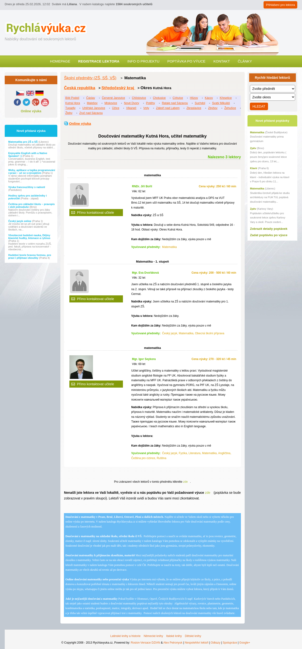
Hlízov (194, 98)
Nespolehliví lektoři (197, 642)
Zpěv (253, 148)
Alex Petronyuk (172, 642)
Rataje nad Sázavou (175, 103)
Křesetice (226, 98)
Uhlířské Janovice (93, 108)
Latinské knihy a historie (125, 636)
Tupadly (70, 108)
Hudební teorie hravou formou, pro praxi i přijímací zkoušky (29, 256)
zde (185, 481)
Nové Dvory (131, 103)
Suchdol (200, 103)
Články (245, 61)
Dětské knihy (193, 636)
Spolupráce (230, 642)
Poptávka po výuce (186, 61)
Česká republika (79, 87)
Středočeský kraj (118, 87)
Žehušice (230, 108)
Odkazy (215, 642)
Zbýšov (212, 108)
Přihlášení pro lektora (280, 5)
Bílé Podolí (72, 98)
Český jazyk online (20, 221)
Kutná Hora (72, 103)
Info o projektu (143, 61)
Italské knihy (174, 636)
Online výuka (31, 111)
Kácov (209, 98)
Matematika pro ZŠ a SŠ (23, 141)
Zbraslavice (193, 108)
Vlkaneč (131, 108)
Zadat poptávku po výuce (268, 235)
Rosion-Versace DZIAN (145, 642)
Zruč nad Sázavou (91, 113)
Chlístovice (139, 98)
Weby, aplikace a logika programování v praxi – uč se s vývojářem (31, 171)
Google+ (244, 642)
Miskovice (111, 103)
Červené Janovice (113, 98)
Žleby (68, 113)
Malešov (92, 103)
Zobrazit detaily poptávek (268, 228)
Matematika (257, 132)
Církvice (177, 98)
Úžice (115, 108)
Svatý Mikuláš (221, 103)
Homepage (60, 61)
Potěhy (150, 103)
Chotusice (159, 98)
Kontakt (221, 61)
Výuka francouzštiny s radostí (26, 187)
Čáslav (90, 98)
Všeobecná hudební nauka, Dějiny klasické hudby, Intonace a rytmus (29, 236)
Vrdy (146, 108)
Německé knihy (153, 636)
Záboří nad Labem (168, 108)
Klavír (253, 168)
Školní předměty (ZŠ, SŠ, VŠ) (90, 78)
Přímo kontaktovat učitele (95, 212)
